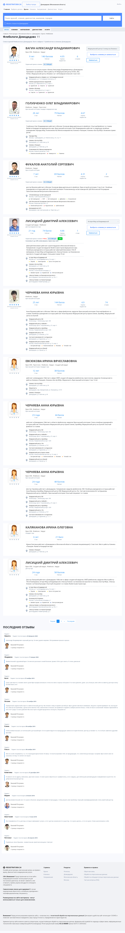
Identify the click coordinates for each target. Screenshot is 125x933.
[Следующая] (64, 623)
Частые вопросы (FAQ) (91, 882)
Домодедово (68, 876)
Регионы (67, 874)
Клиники (33, 9)
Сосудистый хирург (61, 366)
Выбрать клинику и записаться (103, 55)
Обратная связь (89, 874)
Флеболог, (36, 52)
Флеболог (43, 226)
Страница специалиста (17, 650)
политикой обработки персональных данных (67, 918)
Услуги (60, 9)
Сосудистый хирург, (32, 226)
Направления (41, 9)
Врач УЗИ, (29, 52)
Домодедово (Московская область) (53, 4)
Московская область (71, 879)
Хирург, (35, 107)
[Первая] (52, 623)
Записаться (93, 60)
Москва (66, 882)
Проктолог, (37, 366)
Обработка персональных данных (95, 876)
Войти (119, 4)
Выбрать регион (16, 9)
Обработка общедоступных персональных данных (101, 879)
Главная (7, 9)
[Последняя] (70, 623)
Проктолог (42, 107)
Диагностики (52, 9)
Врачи (26, 9)
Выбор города (31, 4)
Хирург (43, 52)
